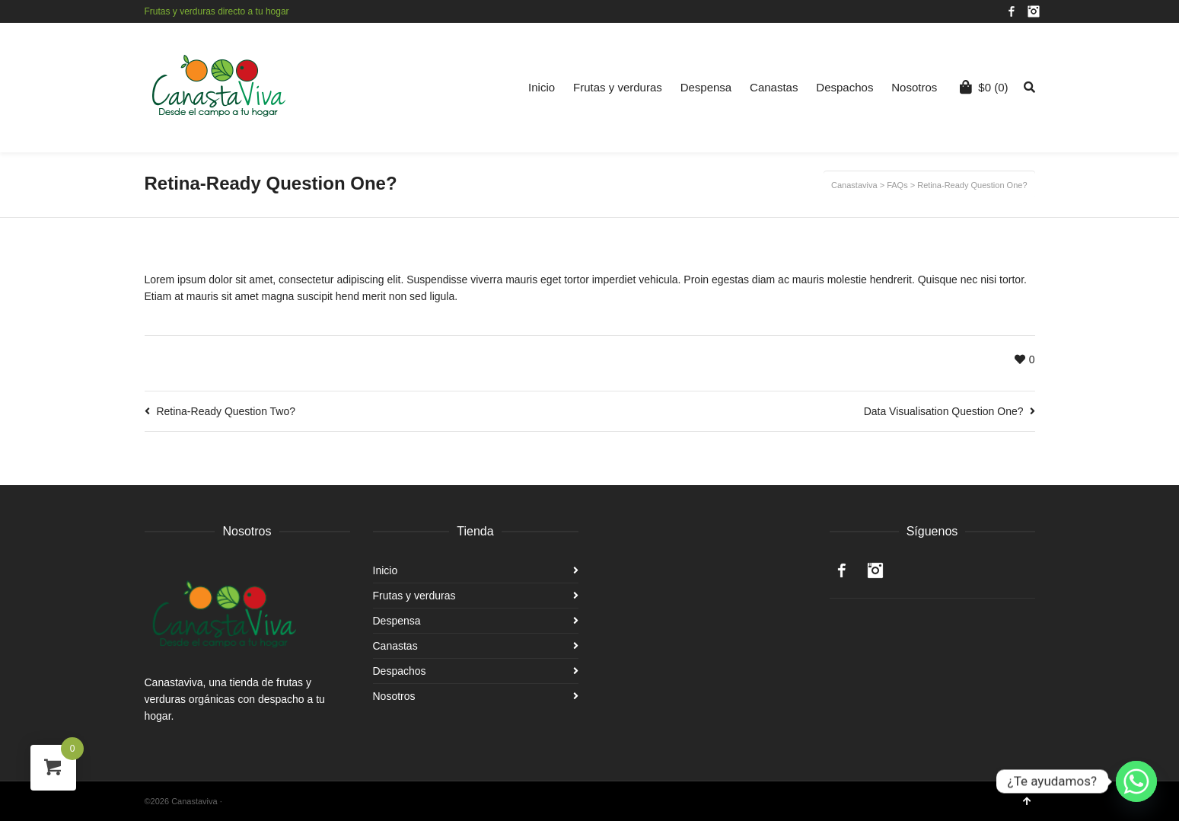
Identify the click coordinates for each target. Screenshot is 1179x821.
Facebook (1011, 11)
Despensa (706, 87)
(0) (984, 87)
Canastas (774, 87)
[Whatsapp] (1136, 781)
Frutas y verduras (617, 87)
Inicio (541, 87)
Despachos (844, 87)
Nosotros (914, 87)
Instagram (1033, 11)
